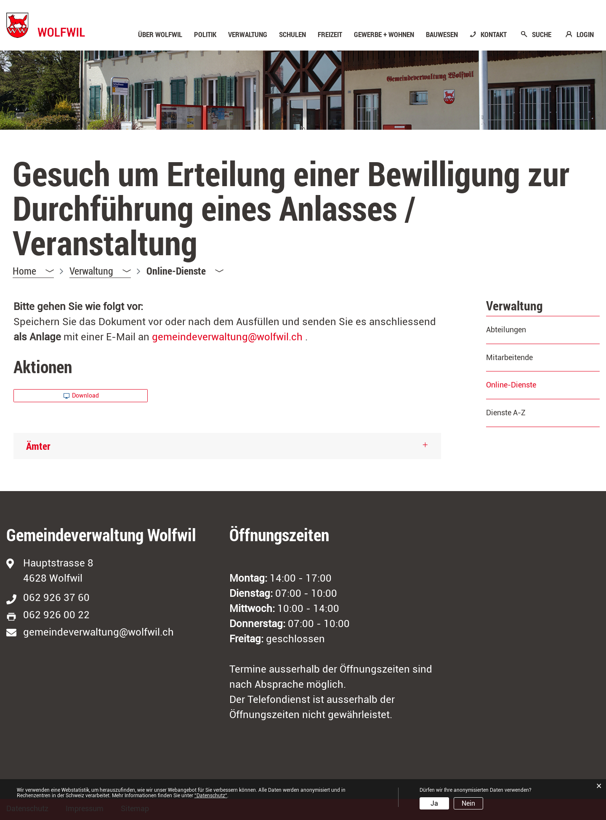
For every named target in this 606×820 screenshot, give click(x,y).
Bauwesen (442, 34)
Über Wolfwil (160, 34)
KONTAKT (494, 34)
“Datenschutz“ (210, 796)
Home (24, 271)
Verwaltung (247, 34)
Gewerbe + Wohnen (384, 34)
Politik (205, 34)
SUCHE (541, 34)
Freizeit (330, 34)
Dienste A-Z (506, 412)
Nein (468, 803)
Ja (434, 803)
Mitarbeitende (509, 357)
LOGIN (585, 34)
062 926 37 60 (56, 598)
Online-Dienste (533, 384)
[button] (100, 271)
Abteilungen (506, 329)
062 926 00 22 (56, 615)
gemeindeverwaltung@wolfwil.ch (227, 337)
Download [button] (81, 395)
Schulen (292, 34)
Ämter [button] (38, 446)
